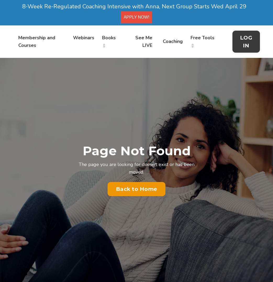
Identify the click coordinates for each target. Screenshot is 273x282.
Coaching (173, 41)
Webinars (83, 38)
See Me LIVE (143, 41)
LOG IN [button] (246, 42)
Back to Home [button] (136, 189)
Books (109, 41)
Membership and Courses (36, 41)
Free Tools (202, 41)
